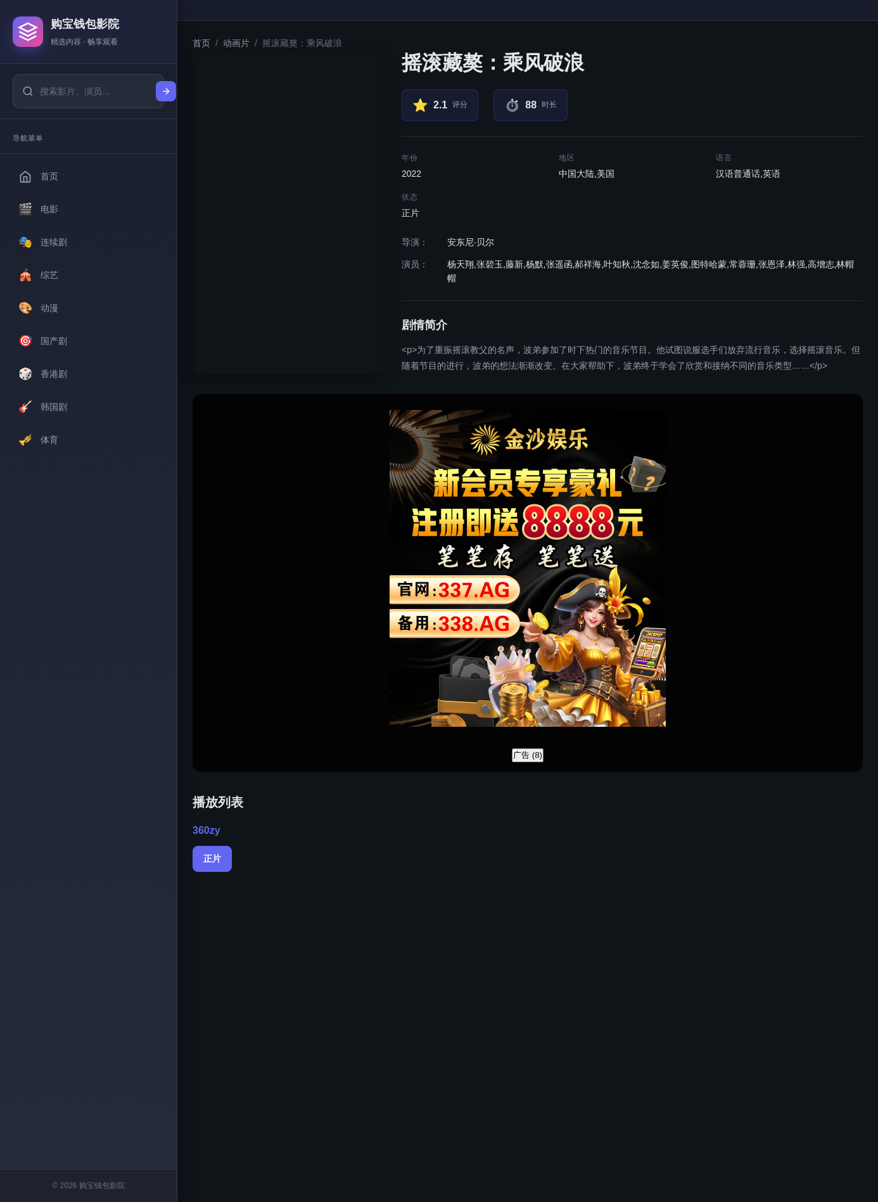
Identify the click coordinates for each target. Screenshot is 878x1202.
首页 (201, 43)
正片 (212, 859)
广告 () (527, 755)
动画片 (236, 43)
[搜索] (166, 91)
